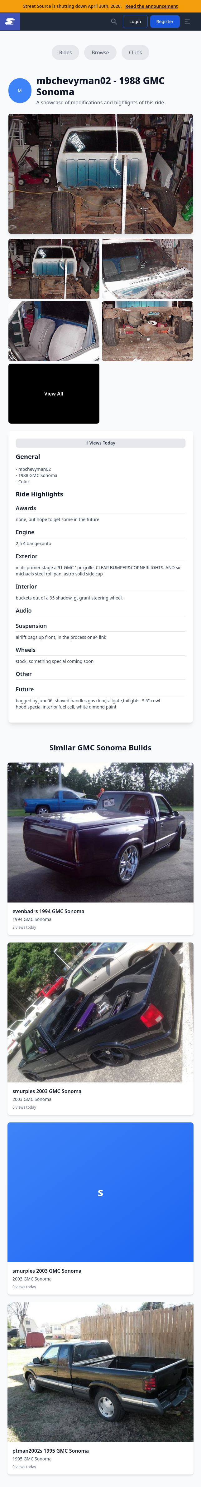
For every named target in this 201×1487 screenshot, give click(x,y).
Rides (65, 52)
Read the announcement (151, 6)
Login (135, 21)
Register (165, 21)
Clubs (135, 52)
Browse (100, 52)
